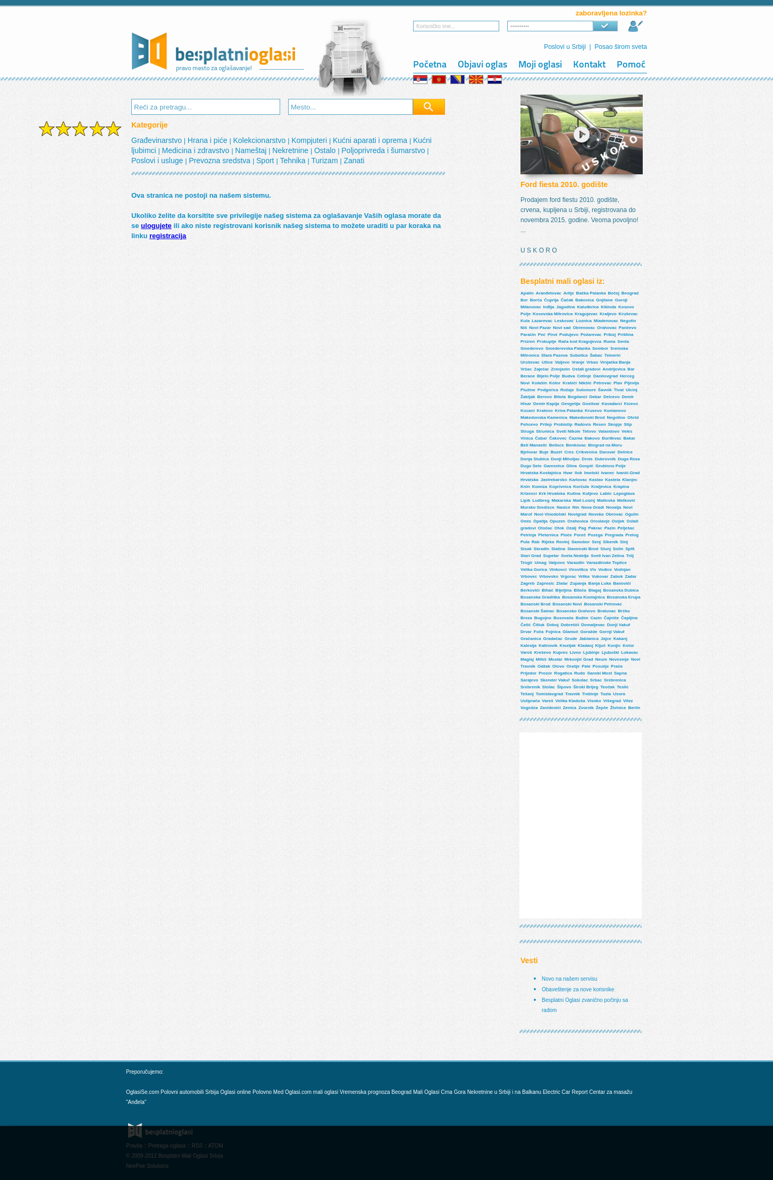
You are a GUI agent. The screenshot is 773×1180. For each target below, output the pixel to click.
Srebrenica (615, 680)
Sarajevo (529, 680)
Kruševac (628, 313)
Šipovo (564, 687)
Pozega (595, 535)
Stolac (548, 687)
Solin (618, 548)
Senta (623, 341)
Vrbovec (528, 576)
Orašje (572, 666)
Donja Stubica (534, 459)
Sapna (620, 673)
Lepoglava (624, 493)
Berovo (544, 396)
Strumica (545, 431)
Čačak (567, 300)
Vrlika (584, 576)
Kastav (596, 479)
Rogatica (563, 673)
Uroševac (530, 362)
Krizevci (528, 493)
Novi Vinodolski (550, 514)
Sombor (600, 348)
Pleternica (548, 535)
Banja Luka (600, 583)
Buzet (556, 452)
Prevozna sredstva (221, 160)
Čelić (525, 624)
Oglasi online (235, 1092)
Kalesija (528, 645)
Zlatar (562, 583)
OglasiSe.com (142, 1092)
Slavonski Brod (582, 548)
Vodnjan (622, 569)
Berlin (634, 707)
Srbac (596, 680)
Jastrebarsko (554, 479)
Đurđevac (611, 438)
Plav (618, 383)
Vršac (526, 369)
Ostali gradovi (586, 369)
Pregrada (614, 535)
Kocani (527, 410)
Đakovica (584, 300)
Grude (571, 638)
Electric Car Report (566, 1092)
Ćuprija (551, 300)
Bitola (560, 396)
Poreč (580, 535)
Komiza (539, 486)
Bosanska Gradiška (540, 597)
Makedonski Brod (587, 417)
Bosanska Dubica (621, 590)
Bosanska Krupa (624, 597)
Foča (539, 631)
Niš (523, 327)
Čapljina (629, 618)
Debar (595, 396)
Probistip (563, 424)
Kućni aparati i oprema (371, 140)
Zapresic (545, 583)
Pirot (552, 334)
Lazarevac (542, 320)
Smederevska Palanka (567, 348)
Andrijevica (613, 369)
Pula (525, 542)
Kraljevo (608, 313)
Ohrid (632, 417)
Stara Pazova (554, 355)
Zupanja (578, 583)
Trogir (526, 562)
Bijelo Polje (548, 376)
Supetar (551, 555)
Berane (527, 376)
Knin (525, 486)
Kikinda (608, 307)
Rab (536, 542)
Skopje (614, 424)
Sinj (624, 542)
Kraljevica (601, 486)
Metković (626, 500)
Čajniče (611, 618)
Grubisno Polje (610, 465)
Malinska (606, 500)
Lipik (525, 500)
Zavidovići (550, 707)
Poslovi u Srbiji (565, 46)
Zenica (569, 707)
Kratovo (545, 410)
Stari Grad (530, 555)
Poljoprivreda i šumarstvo (384, 150)
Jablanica (588, 638)
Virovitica (578, 569)
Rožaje (567, 389)
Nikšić (585, 383)
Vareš (547, 700)
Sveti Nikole (568, 431)
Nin (576, 507)
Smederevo (531, 348)
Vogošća (529, 707)
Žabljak (527, 396)
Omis (525, 521)
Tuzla (605, 694)
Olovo (558, 666)
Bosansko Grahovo (575, 611)
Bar (630, 369)
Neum (601, 659)
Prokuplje (546, 341)
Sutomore (586, 389)
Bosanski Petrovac (603, 604)
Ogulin (631, 514)
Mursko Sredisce (537, 507)
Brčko (624, 611)
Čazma (576, 438)
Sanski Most (599, 673)
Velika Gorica (533, 569)
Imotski (591, 472)
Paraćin (528, 334)
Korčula (581, 486)
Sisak (526, 548)
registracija (167, 236)
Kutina (574, 493)
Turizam (326, 160)
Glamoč (570, 631)
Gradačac (552, 638)
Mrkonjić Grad (579, 659)
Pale (586, 666)
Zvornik (586, 707)
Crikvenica (586, 452)
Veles (626, 431)
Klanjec (630, 479)
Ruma (609, 341)
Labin (605, 493)
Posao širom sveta (620, 46)
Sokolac (580, 680)
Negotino (616, 417)
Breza (526, 618)
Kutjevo (590, 493)
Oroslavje (599, 521)
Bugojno (542, 618)
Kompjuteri (310, 140)
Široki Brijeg (585, 687)
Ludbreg (541, 500)
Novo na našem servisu (570, 979)
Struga (527, 431)
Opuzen (557, 521)
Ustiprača (530, 700)
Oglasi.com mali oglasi (312, 1092)
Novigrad (577, 514)
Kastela (612, 479)
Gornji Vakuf (611, 631)
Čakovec (558, 438)
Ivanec (608, 472)
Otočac (545, 528)
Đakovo (592, 438)
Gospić (586, 465)
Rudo (579, 673)
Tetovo (589, 431)
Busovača (563, 618)
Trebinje (590, 694)
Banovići (622, 583)
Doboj (553, 624)
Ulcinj (631, 389)
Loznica (584, 320)
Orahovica (577, 521)
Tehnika (293, 160)
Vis (593, 569)
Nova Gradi (592, 507)
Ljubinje (591, 652)
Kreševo (542, 652)
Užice (547, 362)
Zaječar (541, 369)
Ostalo (326, 150)
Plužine (527, 389)
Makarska (560, 500)
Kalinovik (548, 645)
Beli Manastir (533, 445)
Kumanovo (615, 410)
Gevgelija (571, 403)
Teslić (622, 687)
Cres (569, 452)
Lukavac (629, 652)
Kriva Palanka (569, 410)
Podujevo (568, 334)
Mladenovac (606, 320)
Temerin (612, 355)
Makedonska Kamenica (543, 417)
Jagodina (565, 307)
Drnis (587, 459)
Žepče (602, 707)
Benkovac (576, 445)
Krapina (621, 486)
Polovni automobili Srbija (190, 1092)
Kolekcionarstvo (260, 140)
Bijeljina (564, 590)
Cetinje (584, 376)
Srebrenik (530, 687)
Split (629, 548)
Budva (568, 376)
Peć (541, 334)
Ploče (566, 535)
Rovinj (562, 542)
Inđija (548, 307)
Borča (536, 300)
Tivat (619, 389)
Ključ (600, 645)
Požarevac (591, 334)
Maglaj (527, 659)
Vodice (605, 569)
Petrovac (602, 383)
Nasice (563, 507)
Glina (571, 465)
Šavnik (605, 389)
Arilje (569, 293)
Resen (599, 424)
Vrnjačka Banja (615, 362)
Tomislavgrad (549, 694)
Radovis (582, 424)
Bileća (580, 590)
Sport (266, 160)
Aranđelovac (548, 293)
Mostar (555, 659)
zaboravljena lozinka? (611, 13)
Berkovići (530, 590)
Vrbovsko (548, 576)
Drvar (526, 631)
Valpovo (557, 562)
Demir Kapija (546, 403)
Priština (625, 334)
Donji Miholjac (565, 459)
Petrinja (528, 535)
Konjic (614, 645)
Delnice (625, 452)
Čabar (541, 438)
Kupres (560, 652)
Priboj (609, 334)
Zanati (353, 160)
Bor (524, 300)
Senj (596, 542)
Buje (543, 452)
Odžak (543, 666)
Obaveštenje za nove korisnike (578, 989)
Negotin (628, 320)
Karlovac (578, 479)
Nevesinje (619, 659)
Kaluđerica (588, 307)
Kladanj (585, 645)
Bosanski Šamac (537, 611)
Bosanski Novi (567, 604)
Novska (596, 514)
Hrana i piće (209, 140)
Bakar (629, 438)
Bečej (613, 293)
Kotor (554, 383)
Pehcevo (529, 424)
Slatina (558, 548)
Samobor (581, 542)
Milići (541, 659)
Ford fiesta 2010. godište (564, 184)
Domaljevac (592, 624)
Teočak (607, 687)
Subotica (579, 355)
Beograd (629, 293)
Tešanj (527, 694)
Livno (575, 652)
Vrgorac (568, 576)
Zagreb (527, 583)
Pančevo (627, 327)
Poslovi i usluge (158, 160)
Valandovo (608, 431)
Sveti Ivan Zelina (607, 555)
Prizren (527, 341)
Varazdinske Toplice (606, 562)
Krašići (569, 383)
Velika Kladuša (570, 700)
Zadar (631, 576)
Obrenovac (584, 327)
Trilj (630, 555)
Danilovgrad (605, 376)
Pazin (610, 528)
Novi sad (561, 327)
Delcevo (611, 396)
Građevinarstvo (157, 140)
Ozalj (571, 528)
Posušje (601, 666)
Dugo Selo (531, 465)
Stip (628, 424)
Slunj (605, 548)
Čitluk (538, 624)
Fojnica (552, 631)
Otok (559, 528)
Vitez (628, 700)
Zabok (616, 576)
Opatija (540, 521)
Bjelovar (528, 452)
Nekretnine (291, 150)
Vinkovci (558, 569)
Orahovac (607, 327)
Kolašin (539, 383)
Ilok (578, 472)
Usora (619, 694)
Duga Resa (629, 459)
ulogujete (156, 226)
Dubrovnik (605, 459)
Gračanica (530, 638)
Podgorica (547, 389)
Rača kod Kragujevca (579, 341)
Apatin (527, 293)
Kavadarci (612, 403)
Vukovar (600, 576)
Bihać (547, 590)
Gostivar (590, 403)
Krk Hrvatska (552, 493)
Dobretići (570, 624)
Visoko (594, 700)
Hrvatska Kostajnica (540, 472)
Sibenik (610, 542)
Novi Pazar (540, 327)
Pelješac (625, 528)
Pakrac (595, 528)
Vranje (578, 362)
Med (278, 1092)
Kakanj (620, 638)
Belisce (556, 445)
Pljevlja (631, 383)
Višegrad (612, 700)
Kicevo (631, 403)
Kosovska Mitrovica (553, 313)
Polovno (262, 1092)
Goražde (589, 631)
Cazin (596, 618)
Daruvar (607, 452)
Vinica (526, 438)
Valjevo (562, 362)
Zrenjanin (560, 369)
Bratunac (607, 611)
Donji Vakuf (619, 624)
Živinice (618, 707)
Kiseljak (568, 645)
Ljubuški (610, 652)
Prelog (631, 535)
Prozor (545, 673)
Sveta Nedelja (575, 555)
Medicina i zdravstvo (197, 150)
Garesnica (553, 465)
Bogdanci (577, 396)
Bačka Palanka (591, 293)
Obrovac (614, 514)
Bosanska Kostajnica (583, 597)
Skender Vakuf (554, 680)
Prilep (546, 424)
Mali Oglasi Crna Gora (440, 1092)
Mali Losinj (584, 500)
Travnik (572, 694)
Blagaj (595, 590)
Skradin (541, 548)
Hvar (568, 472)
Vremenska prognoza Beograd (376, 1092)
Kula (525, 320)
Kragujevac (586, 313)
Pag (582, 528)
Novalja (613, 507)
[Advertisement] (80, 307)
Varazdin (575, 562)
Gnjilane (604, 300)
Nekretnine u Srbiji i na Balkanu (504, 1092)
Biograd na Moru (605, 445)
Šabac (596, 355)
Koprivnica (560, 486)
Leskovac (564, 320)
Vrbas (592, 362)
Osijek (618, 521)
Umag (541, 562)
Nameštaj (251, 150)
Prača (617, 666)
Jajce (606, 638)
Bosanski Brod (535, 604)
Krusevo (593, 410)
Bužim (582, 618)
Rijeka (548, 542)
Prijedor (528, 673)
